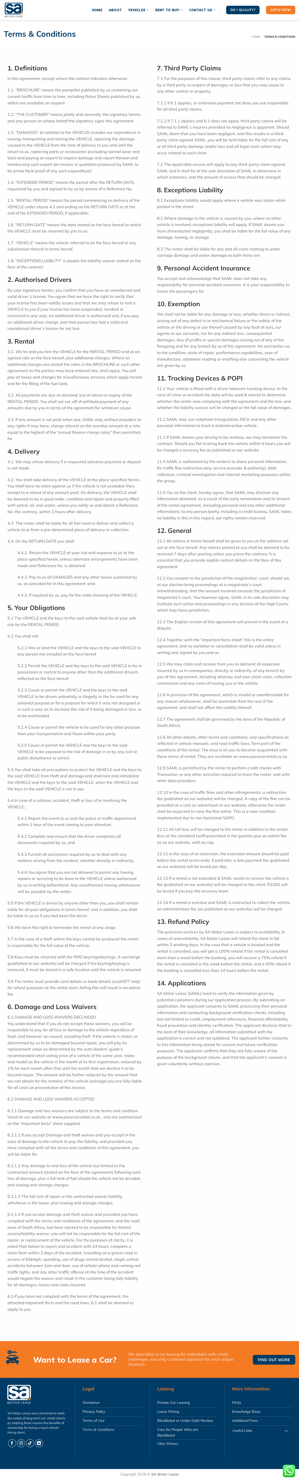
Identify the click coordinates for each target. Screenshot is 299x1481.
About (115, 10)
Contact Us (202, 9)
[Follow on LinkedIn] (39, 1443)
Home (97, 10)
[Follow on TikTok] (30, 1443)
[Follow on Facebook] (12, 1443)
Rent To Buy (168, 9)
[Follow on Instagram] (21, 1443)
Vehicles (138, 9)
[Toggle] (286, 1431)
